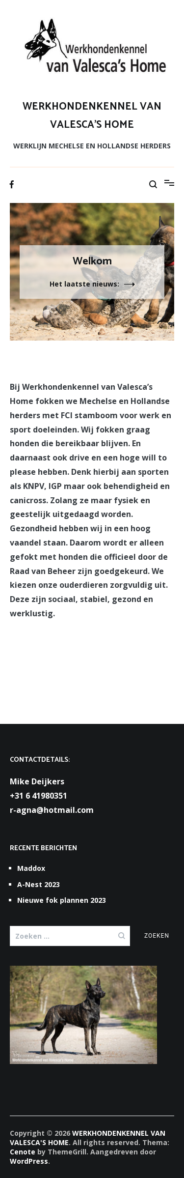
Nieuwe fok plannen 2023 (61, 900)
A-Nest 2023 (38, 884)
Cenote (22, 1151)
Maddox (31, 868)
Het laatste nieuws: (84, 283)
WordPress (29, 1161)
